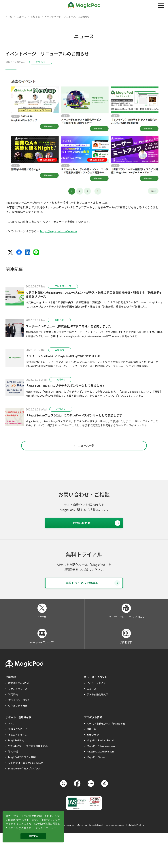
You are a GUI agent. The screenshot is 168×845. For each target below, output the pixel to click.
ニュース (21, 16)
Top (10, 16)
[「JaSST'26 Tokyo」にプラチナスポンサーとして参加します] (84, 387)
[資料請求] (126, 644)
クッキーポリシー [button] (45, 827)
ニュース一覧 (84, 454)
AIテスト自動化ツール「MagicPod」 (106, 735)
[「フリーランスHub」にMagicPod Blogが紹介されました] (84, 357)
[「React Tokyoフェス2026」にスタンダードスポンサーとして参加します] (84, 417)
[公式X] (42, 618)
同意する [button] (33, 836)
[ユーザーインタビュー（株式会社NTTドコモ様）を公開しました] (84, 328)
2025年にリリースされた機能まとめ (28, 757)
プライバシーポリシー (20, 711)
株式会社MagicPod (18, 694)
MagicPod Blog (16, 752)
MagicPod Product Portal (100, 752)
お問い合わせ (96, 533)
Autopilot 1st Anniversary (101, 763)
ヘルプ (11, 735)
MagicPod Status (96, 768)
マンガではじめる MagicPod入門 (26, 774)
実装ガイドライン (17, 746)
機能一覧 (92, 740)
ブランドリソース (17, 700)
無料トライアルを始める (92, 593)
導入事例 (13, 763)
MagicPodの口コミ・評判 (22, 768)
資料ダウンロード (17, 740)
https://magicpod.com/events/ (58, 231)
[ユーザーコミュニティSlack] (126, 618)
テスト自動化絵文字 (97, 705)
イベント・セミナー (97, 694)
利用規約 (13, 705)
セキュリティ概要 (17, 717)
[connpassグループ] (42, 644)
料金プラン (93, 746)
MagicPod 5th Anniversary (101, 757)
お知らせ (35, 16)
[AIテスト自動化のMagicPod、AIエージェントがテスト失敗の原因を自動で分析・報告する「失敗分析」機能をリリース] (84, 296)
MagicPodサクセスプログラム (24, 780)
